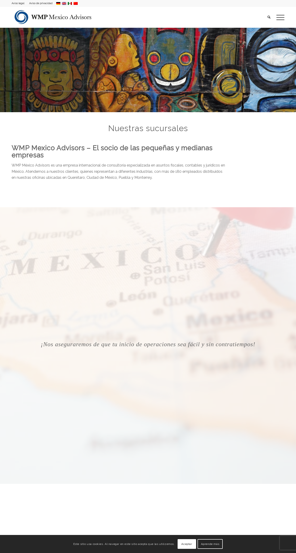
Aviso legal (18, 3)
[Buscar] (269, 17)
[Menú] (278, 17)
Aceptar (186, 544)
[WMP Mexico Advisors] (53, 17)
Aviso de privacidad (40, 3)
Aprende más (210, 544)
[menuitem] (19, 3)
